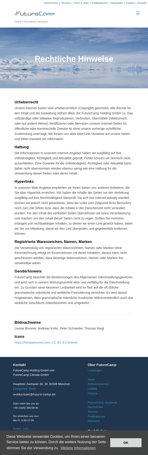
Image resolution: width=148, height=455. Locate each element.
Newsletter (116, 2)
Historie (92, 393)
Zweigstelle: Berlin (24, 388)
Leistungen (95, 370)
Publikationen (99, 2)
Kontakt (141, 2)
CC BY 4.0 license (65, 342)
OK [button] (125, 442)
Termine (66, 2)
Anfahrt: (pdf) (20, 428)
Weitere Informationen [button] (78, 448)
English (130, 2)
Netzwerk (94, 421)
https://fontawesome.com (32, 342)
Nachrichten (51, 2)
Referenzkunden (98, 384)
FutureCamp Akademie (102, 402)
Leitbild (92, 388)
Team (91, 379)
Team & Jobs (81, 2)
